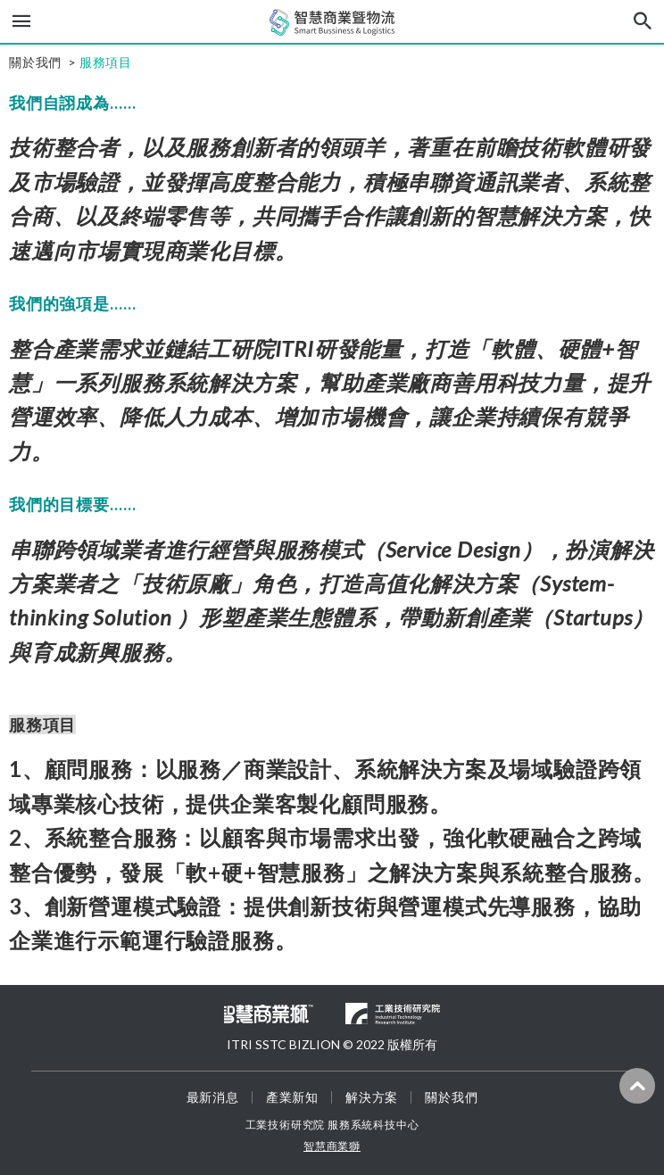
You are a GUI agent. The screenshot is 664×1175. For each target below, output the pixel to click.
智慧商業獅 (332, 1146)
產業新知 (292, 1097)
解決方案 (371, 1097)
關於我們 (451, 1097)
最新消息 (213, 1097)
